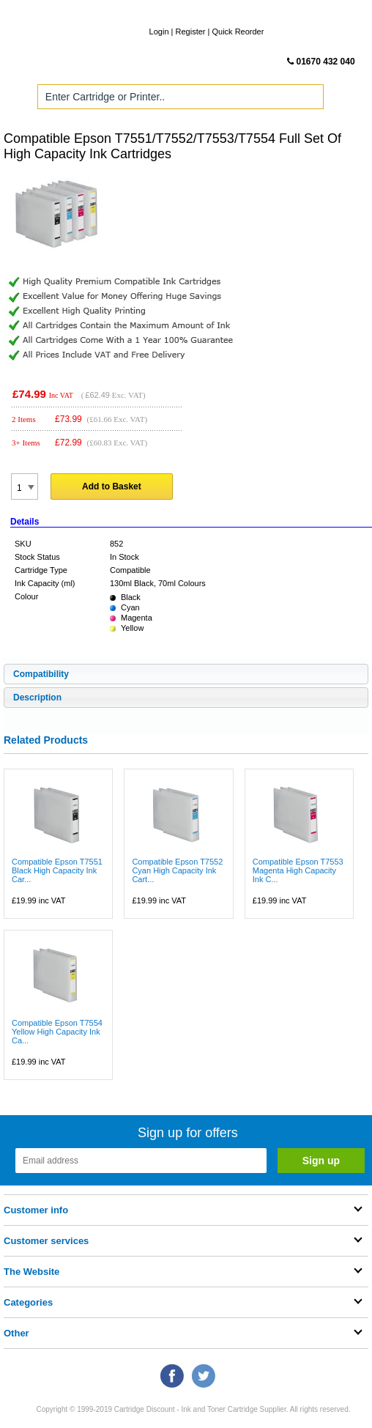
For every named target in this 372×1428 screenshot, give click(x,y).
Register (191, 31)
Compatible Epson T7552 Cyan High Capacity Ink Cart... (177, 870)
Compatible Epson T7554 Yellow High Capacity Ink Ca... (57, 1031)
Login (159, 31)
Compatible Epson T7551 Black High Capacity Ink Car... (57, 870)
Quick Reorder (238, 31)
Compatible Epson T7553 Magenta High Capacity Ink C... (298, 870)
